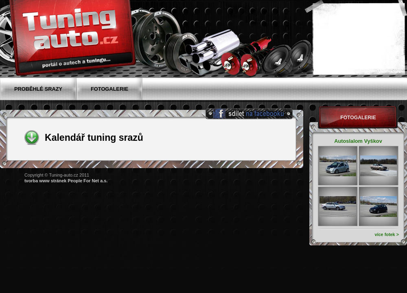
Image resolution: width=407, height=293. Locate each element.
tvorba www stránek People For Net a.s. (65, 180)
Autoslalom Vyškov (358, 141)
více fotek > (386, 234)
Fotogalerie (358, 117)
